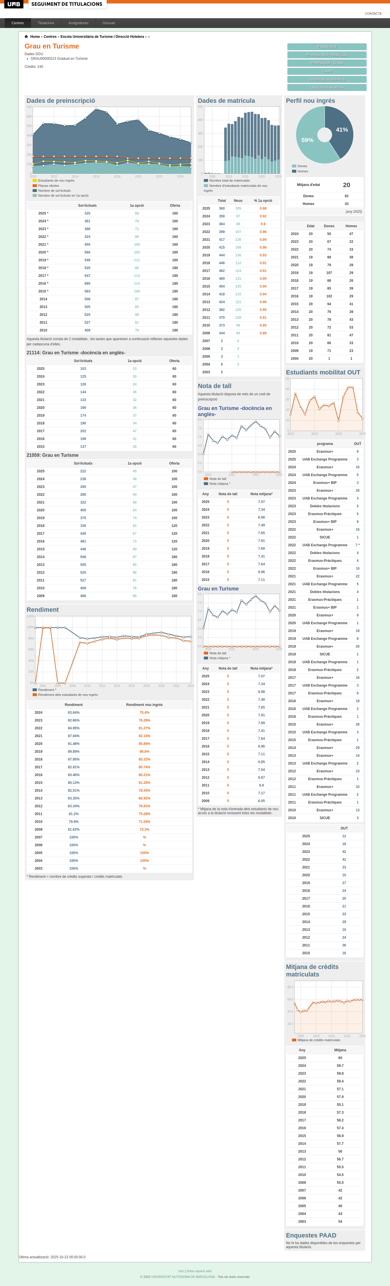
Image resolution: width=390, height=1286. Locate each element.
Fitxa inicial (327, 46)
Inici (181, 1271)
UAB (14, 4)
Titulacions (46, 23)
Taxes (327, 71)
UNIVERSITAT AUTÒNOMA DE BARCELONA (183, 1276)
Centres (18, 23)
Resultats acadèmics (327, 79)
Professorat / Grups (326, 63)
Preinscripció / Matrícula (327, 55)
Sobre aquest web (199, 1271)
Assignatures (78, 23)
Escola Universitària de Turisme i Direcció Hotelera (102, 37)
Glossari (109, 23)
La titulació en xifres (327, 87)
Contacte (373, 13)
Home (35, 37)
